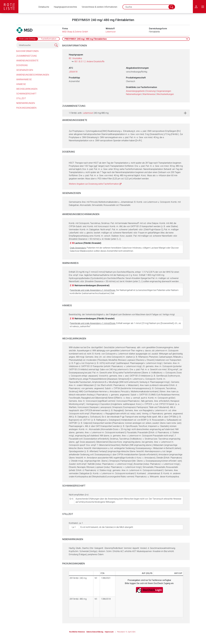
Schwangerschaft (26, 93)
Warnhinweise (24, 79)
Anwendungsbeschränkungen (32, 75)
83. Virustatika (75, 58)
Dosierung (22, 65)
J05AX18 (73, 71)
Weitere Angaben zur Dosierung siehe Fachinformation (94, 184)
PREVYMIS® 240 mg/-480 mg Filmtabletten (86, 39)
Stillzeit (21, 98)
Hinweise (21, 84)
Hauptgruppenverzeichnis (65, 7)
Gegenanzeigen (24, 70)
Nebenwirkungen (25, 103)
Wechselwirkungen (26, 89)
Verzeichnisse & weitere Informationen (99, 7)
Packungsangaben (26, 108)
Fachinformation (48, 39)
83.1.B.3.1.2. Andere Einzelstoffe (89, 61)
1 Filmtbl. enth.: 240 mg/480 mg (89, 113)
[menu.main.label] (202, 6)
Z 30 (72, 243)
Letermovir (111, 31)
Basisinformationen (27, 51)
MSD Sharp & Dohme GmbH (75, 31)
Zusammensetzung (26, 56)
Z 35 (72, 285)
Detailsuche (43, 7)
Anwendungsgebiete (27, 60)
